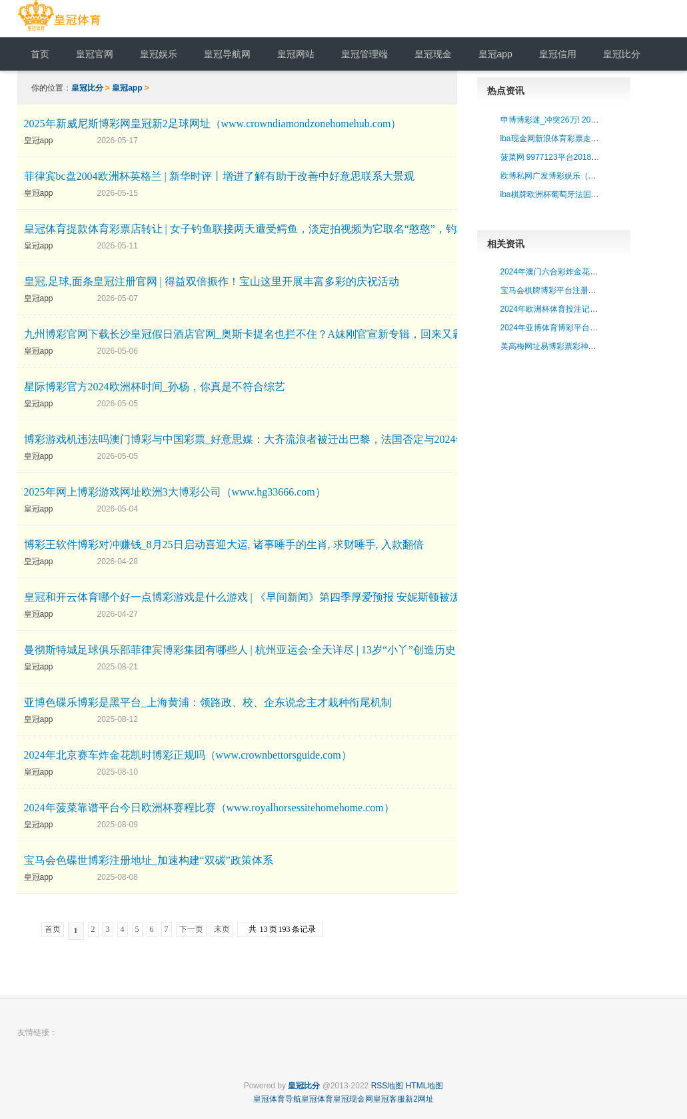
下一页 (191, 929)
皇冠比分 (87, 88)
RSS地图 (387, 1085)
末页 (222, 929)
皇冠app (127, 88)
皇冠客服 (389, 1099)
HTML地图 (425, 1085)
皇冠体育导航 (277, 1099)
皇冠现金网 (353, 1099)
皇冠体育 (317, 1099)
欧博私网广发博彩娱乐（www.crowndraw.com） (585, 176)
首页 (53, 929)
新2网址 (419, 1099)
